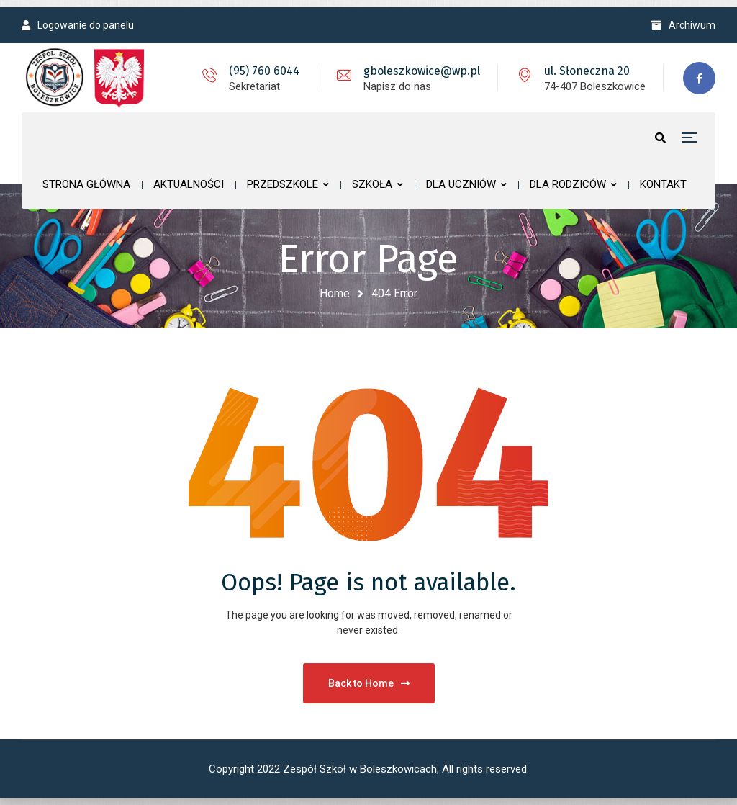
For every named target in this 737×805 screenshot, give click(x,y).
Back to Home (369, 683)
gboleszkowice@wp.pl (421, 71)
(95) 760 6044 (264, 71)
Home (335, 293)
